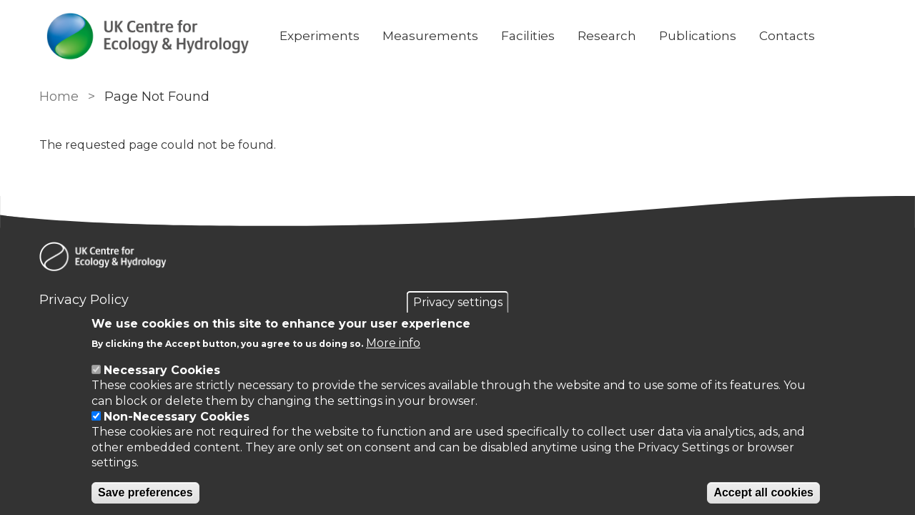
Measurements (430, 36)
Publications (697, 36)
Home (59, 96)
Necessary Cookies (162, 370)
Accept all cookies (763, 492)
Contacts (787, 36)
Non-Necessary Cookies (176, 416)
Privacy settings (458, 302)
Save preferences (145, 492)
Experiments (320, 36)
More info (393, 343)
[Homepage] (457, 259)
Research (607, 36)
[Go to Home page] (148, 36)
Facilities (528, 36)
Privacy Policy (84, 300)
